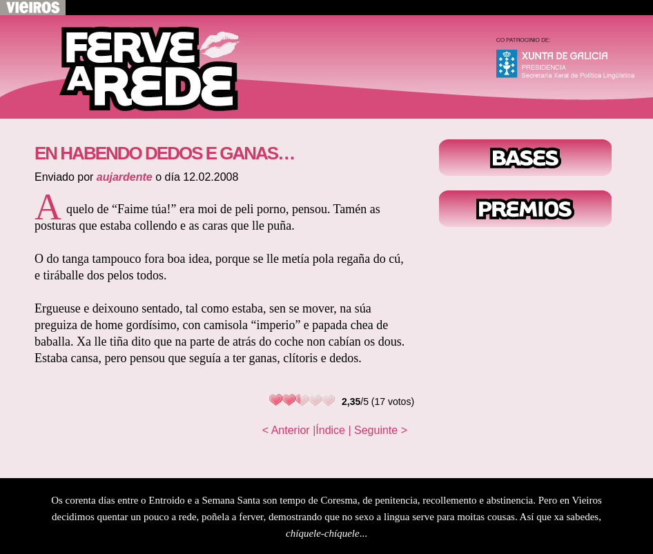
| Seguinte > (377, 430)
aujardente (125, 177)
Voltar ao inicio (138, 67)
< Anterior (286, 430)
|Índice (329, 430)
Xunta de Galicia (571, 62)
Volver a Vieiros (33, 7)
